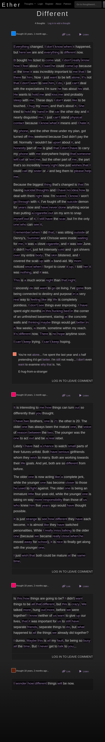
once (28, 266)
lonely (45, 165)
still (42, 219)
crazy (75, 604)
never (53, 207)
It (26, 244)
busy (86, 640)
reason (22, 432)
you (38, 413)
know (59, 46)
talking (67, 530)
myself (18, 219)
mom (44, 106)
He (16, 94)
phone (23, 131)
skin (54, 255)
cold (61, 249)
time (26, 71)
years (22, 207)
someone (84, 154)
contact (19, 123)
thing (47, 184)
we (29, 52)
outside (79, 232)
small (72, 446)
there (17, 77)
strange (31, 519)
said (47, 66)
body (39, 255)
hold (35, 94)
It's (84, 77)
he (53, 66)
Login (40, 4)
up (76, 66)
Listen (83, 34)
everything (51, 52)
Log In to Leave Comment (72, 380)
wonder (21, 683)
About (58, 4)
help (88, 171)
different (70, 52)
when (68, 46)
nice (60, 542)
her (85, 266)
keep (27, 341)
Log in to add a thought (59, 23)
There (44, 334)
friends (32, 627)
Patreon (67, 4)
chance (48, 446)
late (79, 244)
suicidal (29, 190)
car (57, 111)
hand (40, 111)
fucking (57, 311)
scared (61, 196)
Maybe (32, 640)
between (34, 432)
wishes (77, 165)
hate (83, 123)
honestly (20, 148)
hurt (28, 249)
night (49, 280)
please (79, 171)
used (22, 488)
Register (49, 4)
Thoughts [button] (29, 4)
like (74, 100)
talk (60, 646)
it (74, 46)
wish (33, 457)
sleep (17, 100)
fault (60, 640)
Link (67, 34)
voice (87, 427)
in (47, 111)
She (81, 106)
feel (25, 66)
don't (50, 46)
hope (61, 334)
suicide (72, 201)
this (30, 136)
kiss (54, 94)
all (33, 604)
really (76, 60)
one (16, 224)
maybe (46, 322)
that (81, 71)
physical (76, 117)
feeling (35, 299)
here (22, 52)
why (43, 364)
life (55, 299)
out (51, 213)
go (15, 201)
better (80, 322)
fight (33, 488)
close (65, 536)
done (62, 207)
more (38, 499)
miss (57, 530)
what (53, 123)
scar (62, 219)
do (60, 83)
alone (76, 77)
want (53, 77)
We (83, 604)
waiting (82, 238)
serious (64, 452)
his (30, 60)
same (81, 555)
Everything (21, 46)
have (74, 148)
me (75, 71)
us (85, 499)
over (17, 255)
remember (23, 232)
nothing (25, 272)
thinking (34, 322)
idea (75, 190)
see (45, 83)
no (69, 190)
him (29, 77)
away (28, 542)
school (42, 542)
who (23, 224)
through (24, 201)
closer (70, 482)
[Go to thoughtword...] (88, 4)
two (26, 421)
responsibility (52, 499)
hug (32, 106)
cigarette (41, 213)
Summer (33, 238)
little (31, 494)
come (50, 60)
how (17, 66)
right (54, 165)
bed (66, 311)
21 (56, 421)
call (21, 159)
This (17, 280)
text (32, 159)
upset (57, 142)
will (16, 159)
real (16, 299)
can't (75, 83)
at (15, 71)
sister (38, 171)
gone (80, 288)
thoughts (42, 190)
